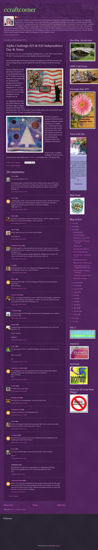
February (76, 311)
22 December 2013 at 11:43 (19, 361)
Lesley (13, 346)
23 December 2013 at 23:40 (19, 391)
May (75, 301)
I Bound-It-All (77, 246)
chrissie (13, 229)
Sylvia (13, 449)
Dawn (13, 198)
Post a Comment (13, 496)
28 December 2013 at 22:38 (19, 415)
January (76, 314)
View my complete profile (11, 35)
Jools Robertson (16, 409)
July (75, 295)
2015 (73, 223)
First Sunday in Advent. (80, 278)
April (75, 305)
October (76, 286)
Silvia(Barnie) (15, 397)
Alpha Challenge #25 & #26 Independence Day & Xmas (82, 266)
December (77, 232)
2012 (73, 318)
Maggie (13, 324)
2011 (73, 321)
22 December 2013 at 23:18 (19, 379)
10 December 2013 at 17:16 (19, 191)
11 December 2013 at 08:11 (19, 239)
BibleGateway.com (78, 186)
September (77, 289)
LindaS (13, 386)
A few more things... (79, 235)
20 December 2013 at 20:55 (19, 340)
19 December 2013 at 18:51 (19, 318)
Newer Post (8, 505)
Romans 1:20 (81, 178)
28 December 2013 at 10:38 (19, 403)
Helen (13, 216)
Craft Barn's (18, 54)
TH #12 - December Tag (80, 252)
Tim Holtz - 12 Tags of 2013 (81, 238)
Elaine (13, 279)
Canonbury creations (17, 368)
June (75, 298)
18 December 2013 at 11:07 (19, 288)
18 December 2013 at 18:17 (19, 304)
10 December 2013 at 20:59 (19, 209)
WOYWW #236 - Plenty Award (82, 263)
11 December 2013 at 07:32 (19, 223)
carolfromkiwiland (16, 480)
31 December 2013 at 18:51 (19, 458)
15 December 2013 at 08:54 (19, 272)
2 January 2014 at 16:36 (18, 474)
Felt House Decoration (79, 260)
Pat (12, 265)
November (77, 282)
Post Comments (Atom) (18, 509)
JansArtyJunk (15, 295)
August (76, 292)
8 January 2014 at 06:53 (18, 492)
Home (35, 505)
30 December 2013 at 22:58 (19, 442)
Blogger (57, 545)
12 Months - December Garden (82, 275)
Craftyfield (14, 310)
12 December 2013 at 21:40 (19, 259)
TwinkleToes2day (16, 245)
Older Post (61, 505)
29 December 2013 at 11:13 (19, 429)
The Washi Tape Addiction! (81, 249)
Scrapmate (14, 435)
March (76, 308)
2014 (73, 226)
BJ (18, 17)
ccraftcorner (20, 9)
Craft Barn (31, 157)
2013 (73, 229)
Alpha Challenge (15, 165)
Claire (13, 421)
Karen (13, 176)
